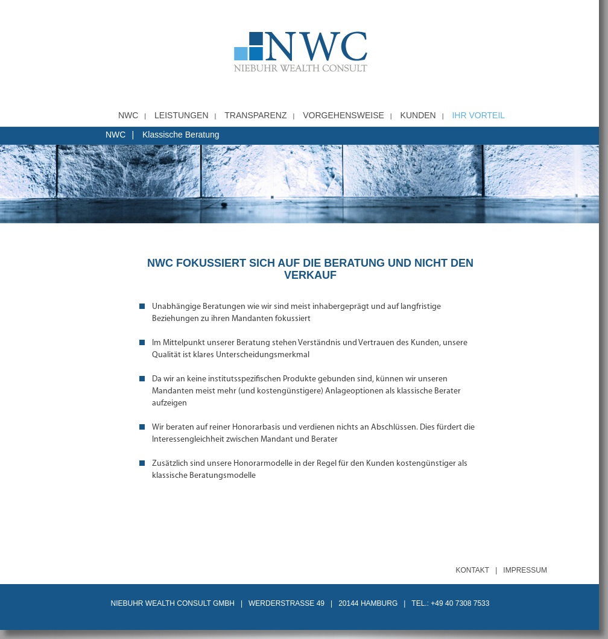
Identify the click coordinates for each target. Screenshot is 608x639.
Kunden (418, 115)
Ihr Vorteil (478, 115)
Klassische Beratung (181, 134)
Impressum (525, 570)
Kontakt (472, 570)
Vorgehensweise (343, 115)
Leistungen (181, 115)
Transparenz (255, 115)
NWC (128, 115)
